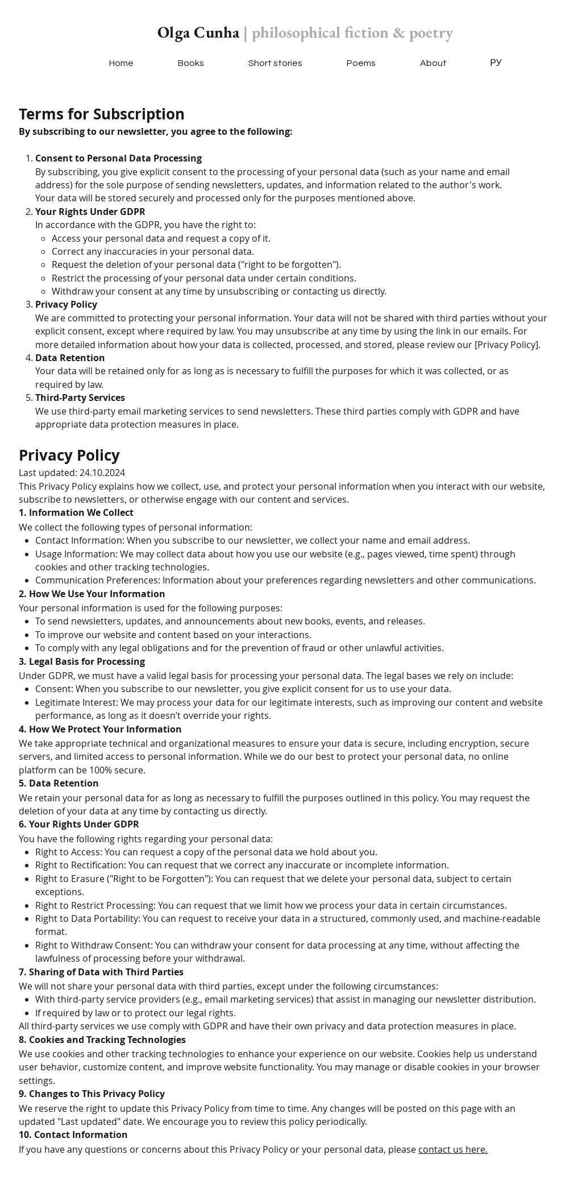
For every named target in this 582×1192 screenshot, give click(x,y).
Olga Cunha (305, 32)
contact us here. (453, 1149)
